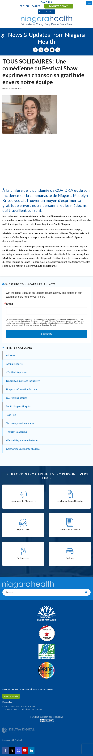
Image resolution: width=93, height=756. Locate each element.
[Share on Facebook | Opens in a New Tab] (35, 49)
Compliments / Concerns (23, 500)
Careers (37, 6)
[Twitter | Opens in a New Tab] (12, 750)
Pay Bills (46, 2)
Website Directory (70, 529)
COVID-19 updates (16, 372)
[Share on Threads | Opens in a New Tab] (40, 49)
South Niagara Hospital (18, 406)
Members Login (11, 696)
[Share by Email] (52, 49)
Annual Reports (14, 363)
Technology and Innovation (20, 423)
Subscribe (46, 333)
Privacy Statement (10, 689)
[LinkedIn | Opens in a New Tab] (31, 750)
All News (10, 355)
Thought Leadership (17, 431)
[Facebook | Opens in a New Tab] (5, 750)
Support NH (23, 529)
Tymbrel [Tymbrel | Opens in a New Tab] (18, 740)
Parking (70, 558)
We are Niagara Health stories (22, 440)
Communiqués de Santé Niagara (23, 448)
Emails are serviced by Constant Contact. (40, 325)
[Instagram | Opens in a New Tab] (18, 750)
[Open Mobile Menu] (89, 3)
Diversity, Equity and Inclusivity (23, 380)
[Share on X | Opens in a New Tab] (57, 49)
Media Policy (25, 689)
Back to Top (7, 702)
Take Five (11, 414)
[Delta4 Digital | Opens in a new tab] (18, 730)
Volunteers (23, 558)
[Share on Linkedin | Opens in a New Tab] (46, 49)
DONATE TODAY (58, 6)
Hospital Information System (21, 389)
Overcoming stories (16, 397)
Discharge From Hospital (69, 500)
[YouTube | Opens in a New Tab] (25, 750)
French (24, 6)
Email (9, 304)
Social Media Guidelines (42, 689)
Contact (48, 11)
